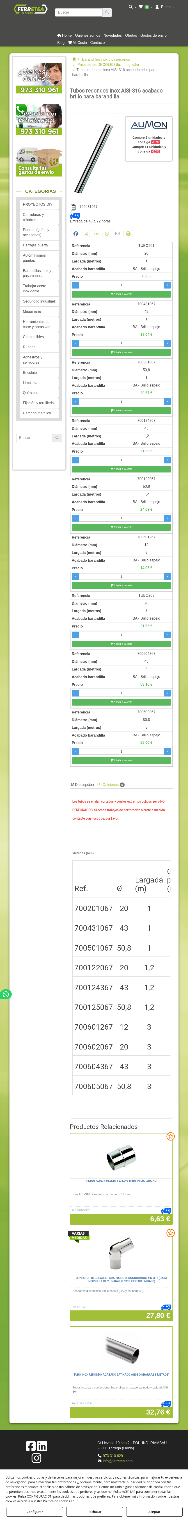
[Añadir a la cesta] (121, 294)
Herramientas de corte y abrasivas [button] (36, 324)
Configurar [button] (35, 1512)
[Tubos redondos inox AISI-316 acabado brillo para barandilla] (94, 155)
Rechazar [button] (95, 1512)
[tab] (121, 952)
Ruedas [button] (29, 347)
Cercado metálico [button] (37, 413)
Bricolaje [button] (30, 373)
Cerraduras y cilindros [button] (33, 217)
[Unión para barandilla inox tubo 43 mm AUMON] (121, 1156)
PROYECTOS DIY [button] (38, 204)
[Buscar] (107, 12)
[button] (30, 9)
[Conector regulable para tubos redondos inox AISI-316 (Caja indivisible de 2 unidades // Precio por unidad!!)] (121, 1252)
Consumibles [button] (33, 337)
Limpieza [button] (30, 383)
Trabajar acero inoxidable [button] (34, 288)
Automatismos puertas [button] (34, 257)
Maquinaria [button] (32, 311)
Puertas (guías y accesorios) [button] (36, 232)
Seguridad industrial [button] (39, 301)
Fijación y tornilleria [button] (38, 403)
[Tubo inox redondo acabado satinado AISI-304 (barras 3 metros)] (121, 1349)
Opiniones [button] (111, 784)
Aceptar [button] (154, 1512)
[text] (78, 12)
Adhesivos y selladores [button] (32, 359)
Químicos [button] (30, 393)
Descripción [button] (82, 785)
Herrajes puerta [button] (35, 245)
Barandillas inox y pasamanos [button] (37, 273)
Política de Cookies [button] (95, 1501)
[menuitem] (133, 7)
